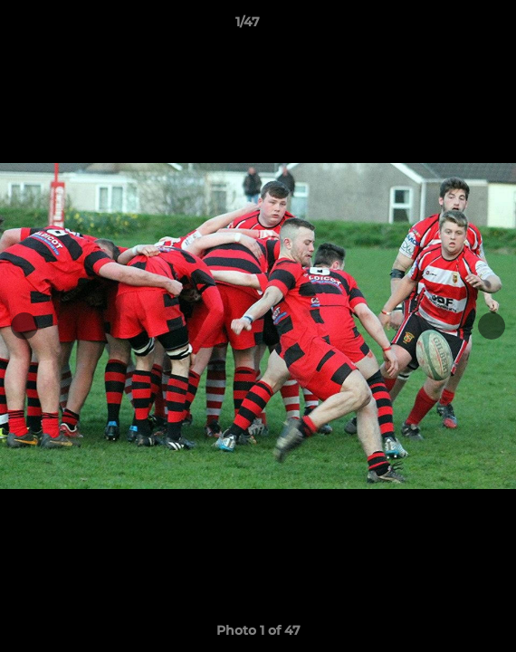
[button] (451, 26)
